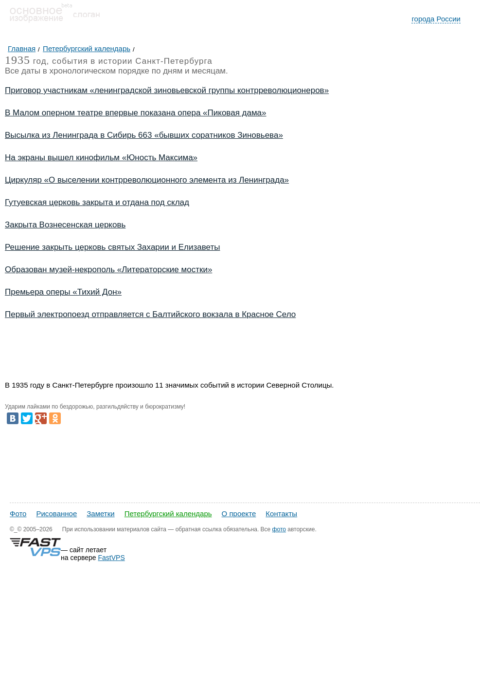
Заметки (100, 513)
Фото (18, 513)
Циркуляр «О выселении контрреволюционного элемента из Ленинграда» (147, 180)
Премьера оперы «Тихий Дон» (63, 292)
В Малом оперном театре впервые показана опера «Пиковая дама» (136, 112)
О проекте (239, 513)
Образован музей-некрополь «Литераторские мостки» (108, 269)
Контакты (281, 513)
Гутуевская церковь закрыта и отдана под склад (97, 202)
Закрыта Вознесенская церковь (65, 224)
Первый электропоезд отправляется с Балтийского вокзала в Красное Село (150, 314)
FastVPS (111, 557)
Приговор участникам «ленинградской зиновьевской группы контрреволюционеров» (167, 90)
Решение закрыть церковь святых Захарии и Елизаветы (112, 247)
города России (436, 19)
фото (279, 529)
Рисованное (56, 513)
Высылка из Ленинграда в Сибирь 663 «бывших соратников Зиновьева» (144, 135)
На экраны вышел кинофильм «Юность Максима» (101, 157)
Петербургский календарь (168, 513)
